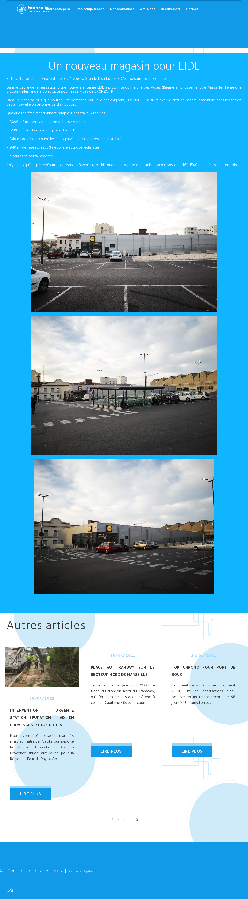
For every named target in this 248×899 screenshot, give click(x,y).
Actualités (147, 9)
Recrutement (170, 9)
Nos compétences (90, 9)
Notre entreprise (58, 9)
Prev (9, 722)
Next (239, 722)
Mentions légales (87, 870)
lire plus (30, 794)
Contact (192, 9)
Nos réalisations (122, 9)
